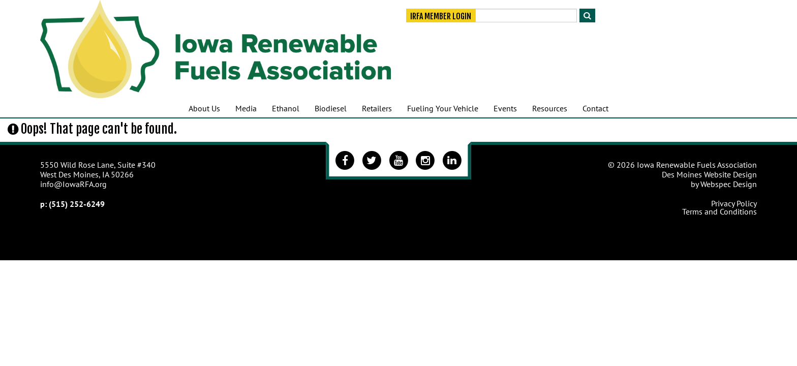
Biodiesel (331, 108)
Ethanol (285, 108)
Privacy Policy (734, 203)
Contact (595, 108)
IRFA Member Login (440, 16)
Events (505, 108)
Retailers (377, 108)
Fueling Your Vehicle (442, 108)
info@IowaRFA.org (73, 184)
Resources (549, 108)
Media (246, 108)
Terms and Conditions (719, 211)
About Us (204, 108)
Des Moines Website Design (709, 174)
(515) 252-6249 (77, 204)
